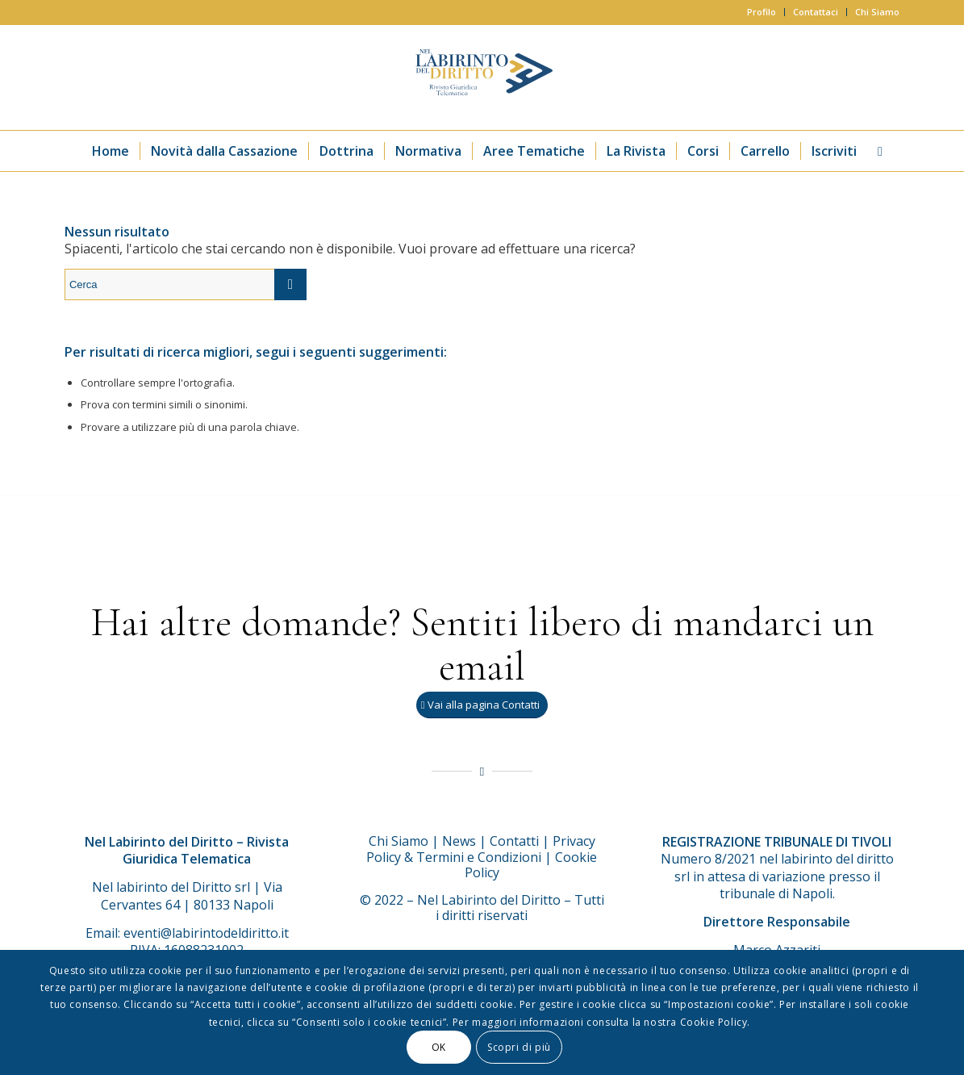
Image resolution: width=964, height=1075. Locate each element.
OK (439, 1047)
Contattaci (815, 12)
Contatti (514, 841)
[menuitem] (762, 12)
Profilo (761, 12)
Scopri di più (519, 1047)
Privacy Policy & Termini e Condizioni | (480, 849)
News (459, 841)
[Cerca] (875, 151)
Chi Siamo (877, 12)
